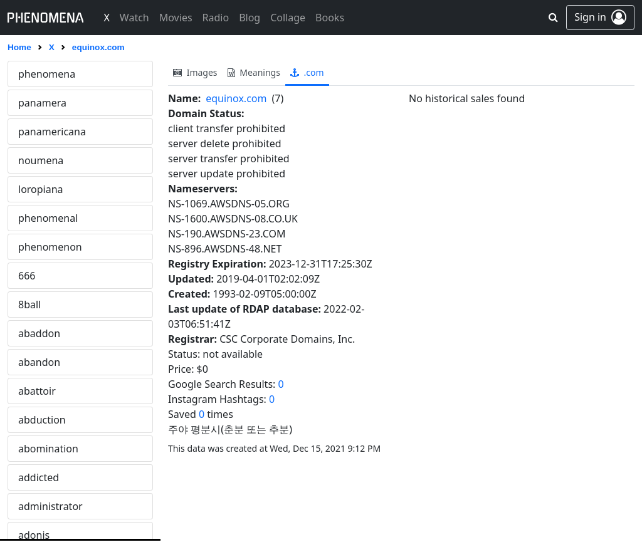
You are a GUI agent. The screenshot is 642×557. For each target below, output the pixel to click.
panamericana (52, 131)
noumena (40, 160)
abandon (39, 362)
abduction (42, 420)
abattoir (37, 391)
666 (26, 276)
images (195, 72)
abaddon (39, 333)
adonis (34, 535)
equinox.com (236, 98)
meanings (254, 72)
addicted (38, 477)
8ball (29, 304)
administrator (50, 506)
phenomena (46, 74)
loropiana (40, 189)
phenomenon (50, 247)
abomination (48, 448)
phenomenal (48, 218)
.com (307, 72)
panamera (42, 103)
